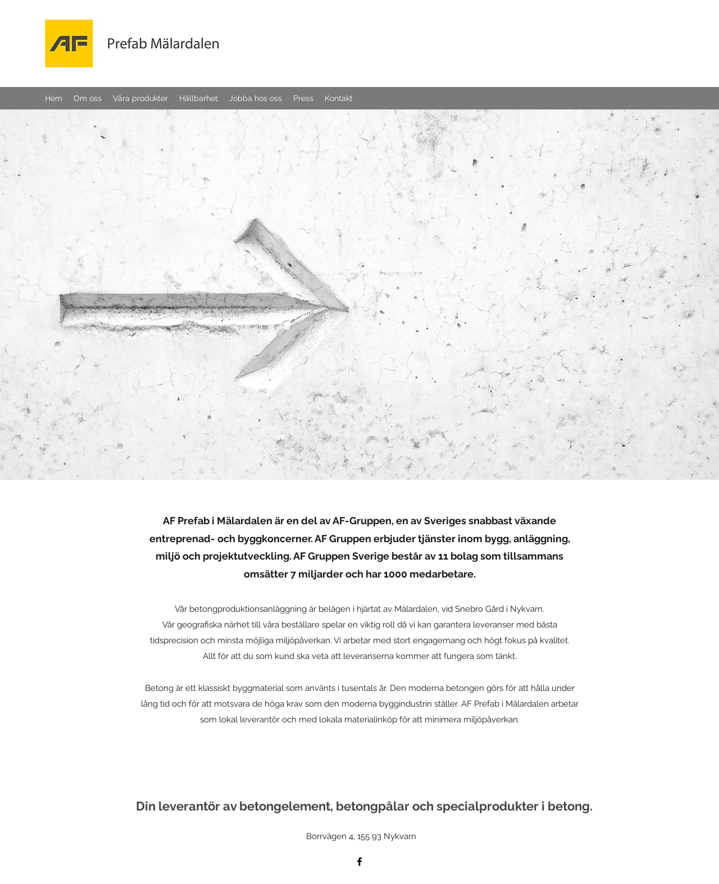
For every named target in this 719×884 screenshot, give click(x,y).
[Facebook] (359, 861)
